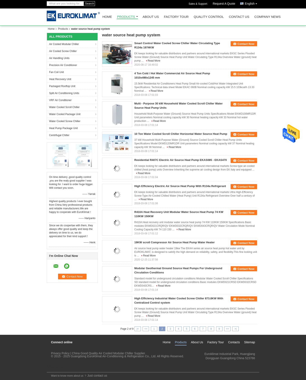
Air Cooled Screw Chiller (63, 51)
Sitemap (249, 342)
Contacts (234, 342)
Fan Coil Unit (56, 72)
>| (235, 328)
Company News (267, 16)
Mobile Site (55, 366)
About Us (151, 16)
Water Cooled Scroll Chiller (64, 107)
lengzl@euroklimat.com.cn (237, 362)
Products (126, 16)
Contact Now (246, 43)
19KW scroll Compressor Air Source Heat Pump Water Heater (174, 242)
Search (89, 3)
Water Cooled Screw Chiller (64, 121)
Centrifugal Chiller (59, 135)
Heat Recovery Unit (60, 79)
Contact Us (239, 16)
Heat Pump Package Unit (63, 128)
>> (227, 328)
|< (138, 328)
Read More (154, 60)
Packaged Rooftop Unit (62, 86)
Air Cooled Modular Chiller (64, 44)
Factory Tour (176, 16)
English (252, 2)
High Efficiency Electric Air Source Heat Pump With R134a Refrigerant (180, 186)
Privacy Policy (60, 353)
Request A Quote (224, 3)
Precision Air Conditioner (63, 65)
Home (107, 16)
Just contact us (97, 375)
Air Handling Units (59, 58)
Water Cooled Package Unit (65, 114)
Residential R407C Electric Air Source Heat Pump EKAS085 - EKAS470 (180, 160)
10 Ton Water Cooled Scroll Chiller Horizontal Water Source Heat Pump (180, 133)
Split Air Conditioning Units (64, 93)
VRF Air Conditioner (60, 100)
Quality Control (209, 16)
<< (145, 328)
